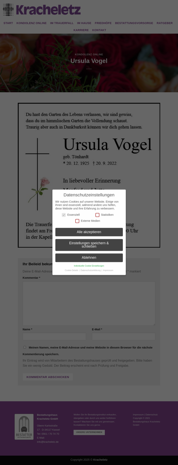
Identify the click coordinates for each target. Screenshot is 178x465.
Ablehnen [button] (89, 255)
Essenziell (71, 212)
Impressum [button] (108, 267)
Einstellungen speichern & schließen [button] (89, 242)
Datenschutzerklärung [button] (91, 267)
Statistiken (104, 212)
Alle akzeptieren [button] (89, 229)
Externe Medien (87, 218)
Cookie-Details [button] (72, 267)
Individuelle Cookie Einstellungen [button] (89, 263)
